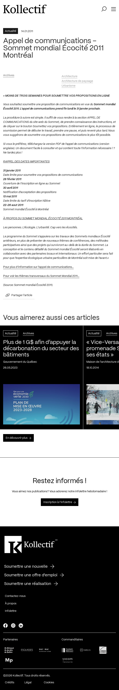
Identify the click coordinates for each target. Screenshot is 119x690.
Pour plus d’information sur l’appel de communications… (38, 268)
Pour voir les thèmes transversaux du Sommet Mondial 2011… (41, 277)
